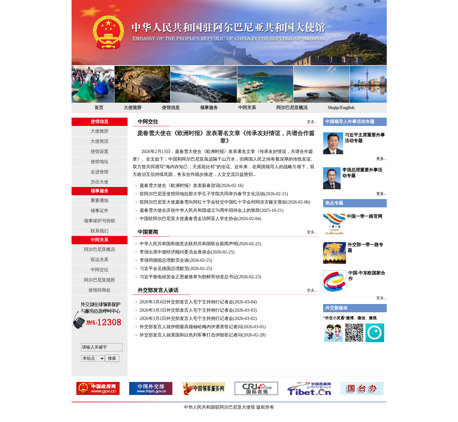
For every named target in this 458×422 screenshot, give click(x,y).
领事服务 (209, 107)
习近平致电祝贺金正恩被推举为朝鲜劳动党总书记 (189, 276)
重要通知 (99, 200)
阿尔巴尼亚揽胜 (99, 280)
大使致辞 (133, 107)
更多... (312, 122)
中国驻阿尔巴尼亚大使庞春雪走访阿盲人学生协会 (189, 218)
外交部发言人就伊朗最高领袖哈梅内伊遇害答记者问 (191, 326)
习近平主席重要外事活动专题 (354, 143)
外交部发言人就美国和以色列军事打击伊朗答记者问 (191, 335)
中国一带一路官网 (364, 216)
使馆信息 (171, 107)
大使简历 (99, 141)
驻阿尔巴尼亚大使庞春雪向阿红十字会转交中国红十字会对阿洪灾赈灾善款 (213, 202)
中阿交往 (99, 269)
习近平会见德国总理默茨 (164, 268)
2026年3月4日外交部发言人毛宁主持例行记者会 (186, 302)
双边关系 (99, 259)
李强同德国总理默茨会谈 (164, 260)
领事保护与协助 (99, 220)
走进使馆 (99, 171)
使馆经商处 (99, 290)
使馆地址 (99, 161)
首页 (98, 107)
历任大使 (99, 182)
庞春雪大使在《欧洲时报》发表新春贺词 (180, 185)
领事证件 (99, 210)
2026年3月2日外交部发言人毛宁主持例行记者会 (186, 318)
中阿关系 (247, 107)
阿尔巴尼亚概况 (292, 107)
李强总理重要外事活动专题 (352, 178)
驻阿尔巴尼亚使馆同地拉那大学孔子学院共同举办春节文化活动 (202, 193)
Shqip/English (341, 107)
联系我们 (99, 231)
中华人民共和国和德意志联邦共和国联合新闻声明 (189, 243)
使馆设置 (99, 151)
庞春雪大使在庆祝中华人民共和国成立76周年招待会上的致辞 (200, 210)
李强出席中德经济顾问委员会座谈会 (175, 252)
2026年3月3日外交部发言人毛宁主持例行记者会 (186, 310)
